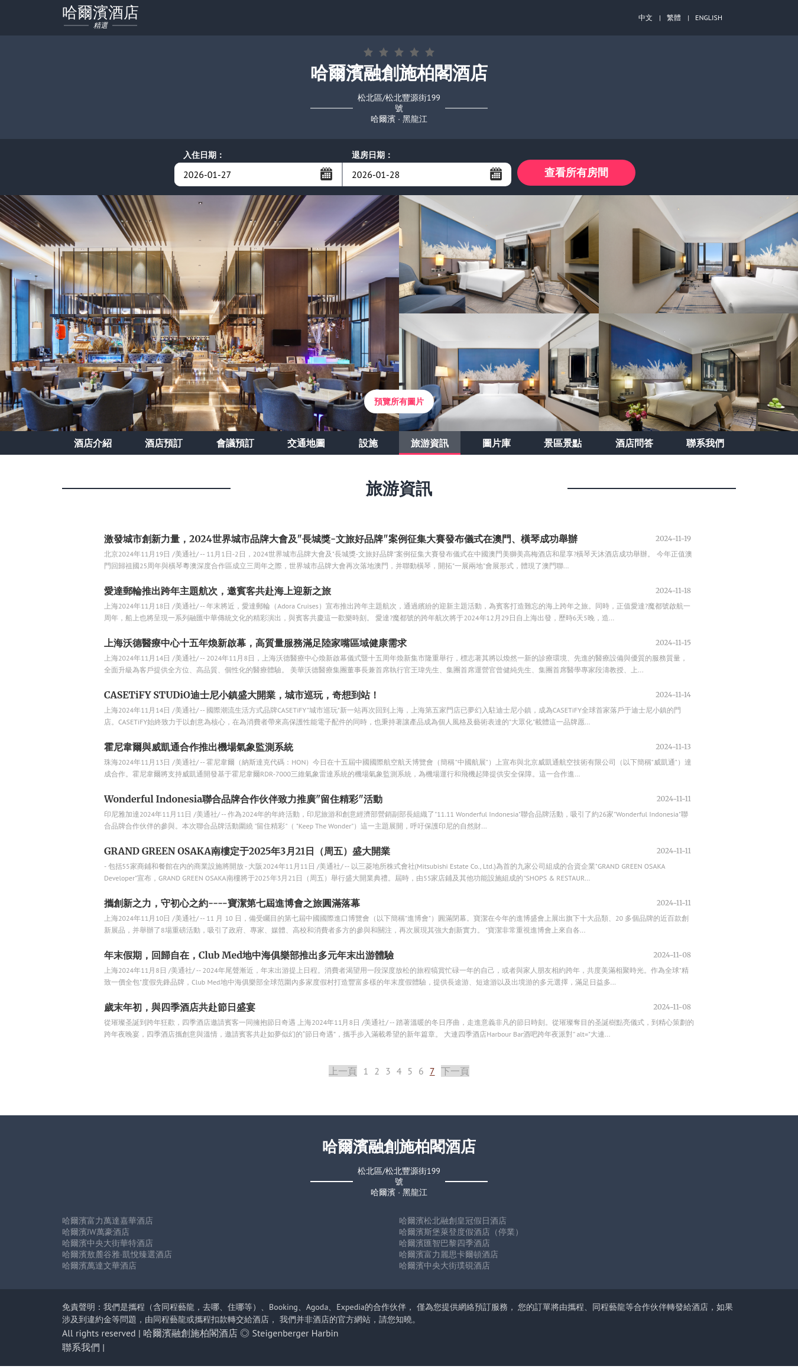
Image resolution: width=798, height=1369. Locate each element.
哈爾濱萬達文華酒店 (99, 1268)
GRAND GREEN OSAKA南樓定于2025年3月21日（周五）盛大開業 (247, 854)
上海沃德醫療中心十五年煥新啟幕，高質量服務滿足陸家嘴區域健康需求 (255, 646)
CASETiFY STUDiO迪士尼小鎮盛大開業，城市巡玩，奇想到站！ (241, 698)
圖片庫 (496, 446)
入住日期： (204, 155)
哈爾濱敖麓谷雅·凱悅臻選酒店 (117, 1257)
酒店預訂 (164, 446)
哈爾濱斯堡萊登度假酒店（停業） (461, 1234)
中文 (645, 17)
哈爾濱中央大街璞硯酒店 (444, 1268)
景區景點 (563, 446)
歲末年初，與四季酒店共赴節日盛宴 (179, 1010)
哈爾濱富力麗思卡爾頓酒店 (448, 1257)
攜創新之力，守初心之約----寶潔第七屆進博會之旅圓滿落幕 (232, 906)
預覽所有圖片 (399, 404)
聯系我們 (705, 446)
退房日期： (372, 155)
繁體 (674, 17)
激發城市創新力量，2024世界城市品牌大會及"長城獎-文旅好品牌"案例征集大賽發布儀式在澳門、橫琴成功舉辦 (341, 542)
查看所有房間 (576, 174)
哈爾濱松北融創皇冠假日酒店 (453, 1223)
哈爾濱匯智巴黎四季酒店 (444, 1246)
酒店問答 (634, 446)
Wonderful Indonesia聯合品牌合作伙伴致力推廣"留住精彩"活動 (243, 802)
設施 (368, 446)
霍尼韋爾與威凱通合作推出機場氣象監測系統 (198, 750)
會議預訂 (235, 446)
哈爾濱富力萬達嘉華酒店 (107, 1223)
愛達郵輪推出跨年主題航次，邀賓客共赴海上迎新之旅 (217, 594)
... (326, 173)
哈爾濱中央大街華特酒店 (107, 1246)
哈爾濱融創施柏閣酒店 (190, 1336)
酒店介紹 (93, 446)
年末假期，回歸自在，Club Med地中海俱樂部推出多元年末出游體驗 (249, 958)
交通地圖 (306, 446)
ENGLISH (708, 17)
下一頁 (455, 1074)
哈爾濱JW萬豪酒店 (95, 1234)
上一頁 (343, 1074)
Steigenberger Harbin (295, 1336)
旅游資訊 (430, 446)
